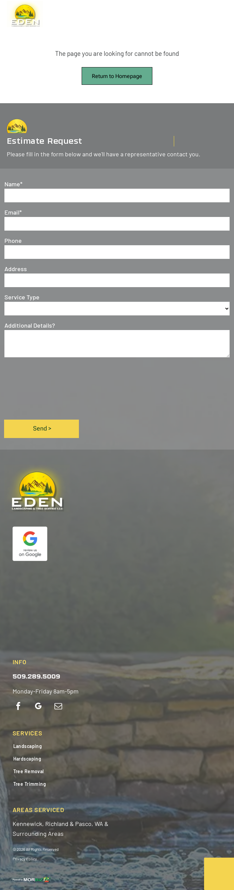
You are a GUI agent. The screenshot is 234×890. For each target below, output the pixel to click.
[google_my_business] (38, 707)
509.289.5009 (36, 677)
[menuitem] (52, 746)
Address (15, 268)
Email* (13, 212)
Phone (13, 240)
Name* (13, 184)
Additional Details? (29, 325)
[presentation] (32, 387)
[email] (58, 707)
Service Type (21, 297)
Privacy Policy (25, 858)
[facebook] (18, 707)
